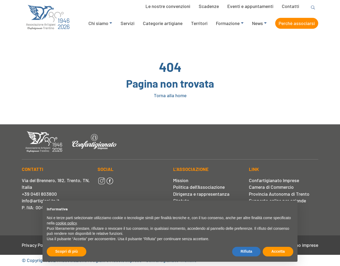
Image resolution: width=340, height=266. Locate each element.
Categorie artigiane (162, 23)
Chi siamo (98, 23)
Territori (199, 23)
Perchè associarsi (297, 23)
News (257, 23)
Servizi (127, 23)
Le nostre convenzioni (168, 6)
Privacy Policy (36, 245)
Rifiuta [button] (246, 251)
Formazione (228, 23)
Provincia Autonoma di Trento (279, 194)
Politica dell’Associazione (199, 187)
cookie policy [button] (66, 223)
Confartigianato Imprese (274, 180)
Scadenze (209, 6)
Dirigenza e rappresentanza (201, 194)
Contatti (290, 6)
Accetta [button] (278, 251)
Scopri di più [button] (66, 251)
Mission (180, 180)
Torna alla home (170, 95)
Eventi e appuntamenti (250, 6)
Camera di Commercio (271, 187)
